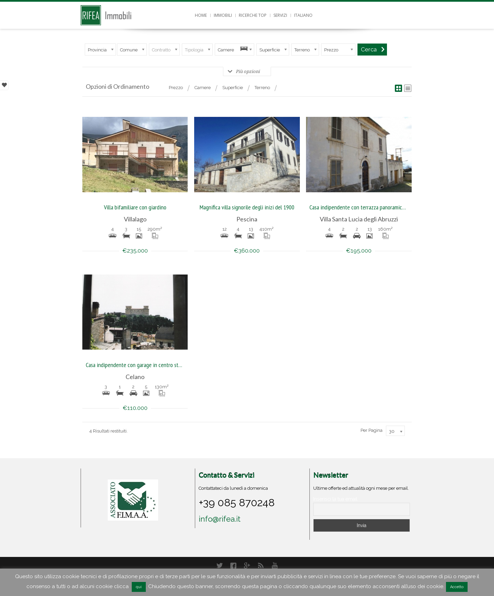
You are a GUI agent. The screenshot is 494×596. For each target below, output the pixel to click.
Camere (203, 87)
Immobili (223, 15)
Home (201, 15)
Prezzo (176, 87)
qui (139, 587)
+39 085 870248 (237, 502)
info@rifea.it (219, 518)
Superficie (232, 87)
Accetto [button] (456, 587)
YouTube (274, 565)
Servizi (280, 15)
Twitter (219, 565)
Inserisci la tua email (335, 499)
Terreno (262, 87)
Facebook (233, 565)
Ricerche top (253, 15)
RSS (261, 565)
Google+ (247, 565)
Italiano (303, 15)
